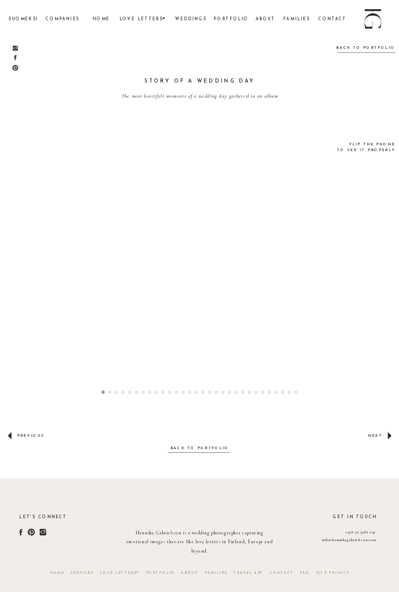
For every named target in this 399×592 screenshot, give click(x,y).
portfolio (160, 573)
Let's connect (42, 518)
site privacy (333, 573)
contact (282, 573)
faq (305, 573)
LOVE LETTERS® (120, 573)
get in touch (355, 518)
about (189, 573)
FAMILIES (216, 573)
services (82, 573)
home (57, 573)
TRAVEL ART (249, 573)
